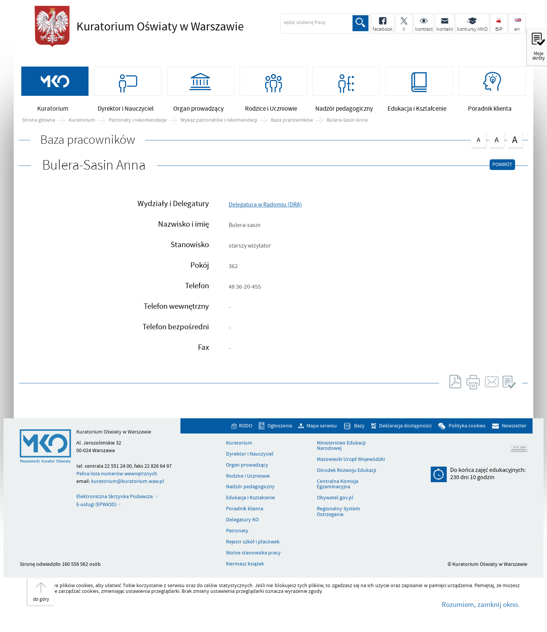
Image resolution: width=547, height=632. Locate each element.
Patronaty (237, 531)
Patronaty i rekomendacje (138, 120)
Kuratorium (82, 120)
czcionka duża (514, 139)
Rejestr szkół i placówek (253, 542)
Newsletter (514, 426)
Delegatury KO (242, 519)
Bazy (359, 426)
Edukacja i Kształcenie (250, 497)
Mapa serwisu (322, 426)
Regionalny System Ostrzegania (338, 511)
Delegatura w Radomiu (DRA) (265, 204)
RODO (245, 426)
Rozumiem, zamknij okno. (481, 604)
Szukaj (360, 23)
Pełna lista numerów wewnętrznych (116, 473)
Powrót (502, 164)
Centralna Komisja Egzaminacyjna (337, 484)
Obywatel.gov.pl (335, 497)
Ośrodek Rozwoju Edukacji (346, 470)
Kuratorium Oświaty (158, 27)
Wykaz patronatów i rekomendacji (218, 120)
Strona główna (38, 120)
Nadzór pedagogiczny (250, 486)
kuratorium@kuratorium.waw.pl (127, 481)
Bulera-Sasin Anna (347, 120)
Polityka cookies (467, 426)
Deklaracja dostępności (405, 426)
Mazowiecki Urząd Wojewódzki (351, 459)
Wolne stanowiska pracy (253, 553)
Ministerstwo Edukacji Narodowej (341, 445)
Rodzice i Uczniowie (248, 476)
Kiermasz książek (245, 564)
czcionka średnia (496, 138)
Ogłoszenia (279, 426)
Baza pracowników (292, 120)
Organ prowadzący (247, 465)
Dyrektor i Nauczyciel (250, 454)
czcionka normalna (478, 138)
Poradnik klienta (244, 508)
